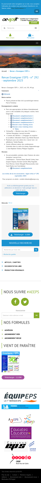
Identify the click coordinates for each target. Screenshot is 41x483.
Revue (10, 203)
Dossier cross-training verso (21, 127)
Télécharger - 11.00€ (13, 377)
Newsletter (20, 310)
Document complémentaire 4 (21, 122)
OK (37, 11)
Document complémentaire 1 (21, 116)
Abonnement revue (13, 338)
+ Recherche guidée (9, 254)
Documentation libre (13, 266)
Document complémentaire (21, 168)
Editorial (6, 94)
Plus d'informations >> (18, 8)
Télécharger (20, 193)
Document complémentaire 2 (21, 118)
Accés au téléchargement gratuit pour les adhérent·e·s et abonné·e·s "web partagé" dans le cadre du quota (20, 188)
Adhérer (34, 23)
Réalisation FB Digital (8, 479)
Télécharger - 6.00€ (22, 234)
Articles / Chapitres (13, 262)
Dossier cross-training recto (21, 125)
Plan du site (5, 475)
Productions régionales (14, 270)
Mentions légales (25, 475)
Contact (14, 475)
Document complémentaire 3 (21, 120)
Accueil (4, 71)
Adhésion (9, 330)
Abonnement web (12, 334)
